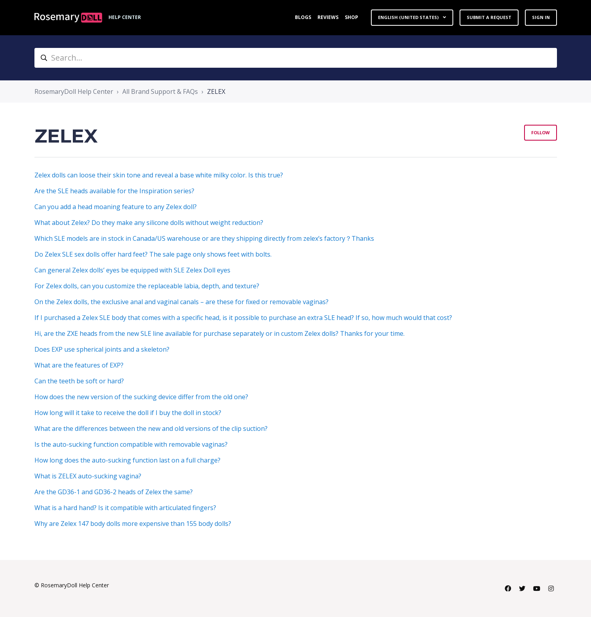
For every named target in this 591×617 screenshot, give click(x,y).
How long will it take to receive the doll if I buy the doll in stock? (127, 412)
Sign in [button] (541, 17)
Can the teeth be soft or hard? (79, 381)
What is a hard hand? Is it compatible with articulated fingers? (125, 507)
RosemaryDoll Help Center (73, 91)
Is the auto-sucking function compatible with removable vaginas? (131, 444)
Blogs (303, 17)
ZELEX (216, 91)
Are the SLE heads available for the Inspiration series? (114, 191)
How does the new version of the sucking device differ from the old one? (141, 396)
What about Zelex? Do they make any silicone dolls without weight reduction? (148, 222)
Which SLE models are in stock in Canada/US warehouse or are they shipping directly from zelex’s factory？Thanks (204, 238)
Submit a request (489, 17)
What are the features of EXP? (79, 365)
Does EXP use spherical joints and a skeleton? (101, 349)
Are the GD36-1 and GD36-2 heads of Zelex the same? (113, 492)
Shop (351, 17)
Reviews (327, 17)
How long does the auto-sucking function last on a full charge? (127, 460)
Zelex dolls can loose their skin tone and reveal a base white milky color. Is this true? (158, 175)
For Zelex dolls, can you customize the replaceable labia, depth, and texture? (146, 286)
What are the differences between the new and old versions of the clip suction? (151, 428)
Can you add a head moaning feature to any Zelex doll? (115, 206)
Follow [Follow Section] (540, 132)
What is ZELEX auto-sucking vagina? (87, 476)
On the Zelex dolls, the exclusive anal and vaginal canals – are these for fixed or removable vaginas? (181, 301)
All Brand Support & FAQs (160, 91)
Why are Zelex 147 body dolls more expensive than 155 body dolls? (132, 523)
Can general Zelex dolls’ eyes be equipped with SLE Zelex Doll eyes (132, 270)
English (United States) (409, 17)
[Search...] (295, 58)
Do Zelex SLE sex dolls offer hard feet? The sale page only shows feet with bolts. (153, 254)
